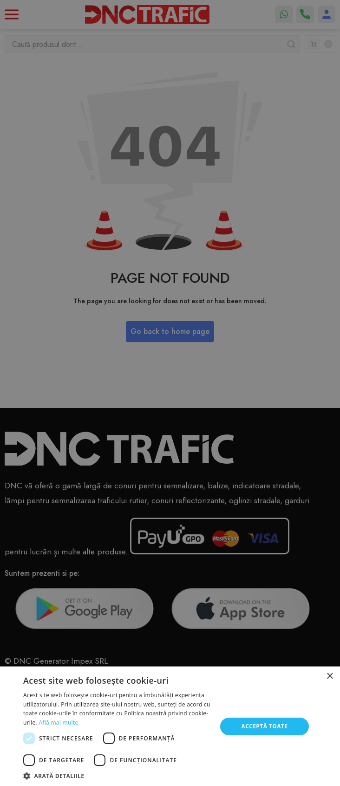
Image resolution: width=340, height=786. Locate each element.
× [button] (329, 676)
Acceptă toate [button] (264, 726)
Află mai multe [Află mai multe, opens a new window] (58, 722)
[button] (117, 775)
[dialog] (170, 393)
